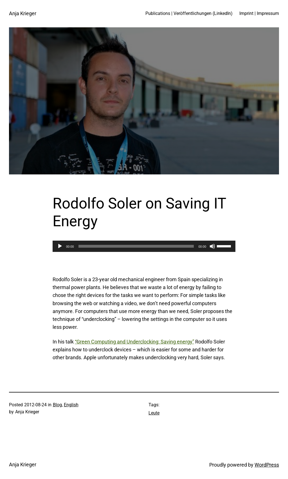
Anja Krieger (22, 13)
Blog (57, 404)
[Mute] (212, 246)
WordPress (267, 465)
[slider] (136, 246)
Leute (153, 413)
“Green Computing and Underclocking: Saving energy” (134, 342)
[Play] (60, 246)
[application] (144, 246)
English (71, 404)
